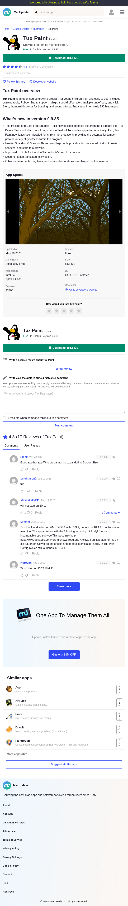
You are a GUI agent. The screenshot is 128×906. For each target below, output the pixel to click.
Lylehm (25, 522)
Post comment (63, 425)
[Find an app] (35, 12)
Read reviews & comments (17, 73)
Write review (64, 369)
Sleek (24, 457)
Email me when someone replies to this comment (38, 417)
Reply (35, 469)
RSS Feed (8, 891)
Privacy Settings (12, 857)
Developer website (42, 81)
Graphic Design (21, 28)
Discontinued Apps (14, 822)
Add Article (9, 831)
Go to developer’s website (81, 289)
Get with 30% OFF (64, 654)
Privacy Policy (11, 848)
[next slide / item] (120, 211)
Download (64, 58)
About (6, 805)
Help (5, 883)
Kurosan (26, 563)
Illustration (38, 28)
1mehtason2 (28, 478)
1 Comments (110, 512)
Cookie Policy (11, 865)
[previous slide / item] (8, 211)
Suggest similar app (64, 764)
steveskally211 (30, 500)
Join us (94, 2)
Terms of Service (12, 839)
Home (6, 28)
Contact (7, 874)
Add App (8, 813)
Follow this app (14, 81)
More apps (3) (16, 754)
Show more (63, 586)
